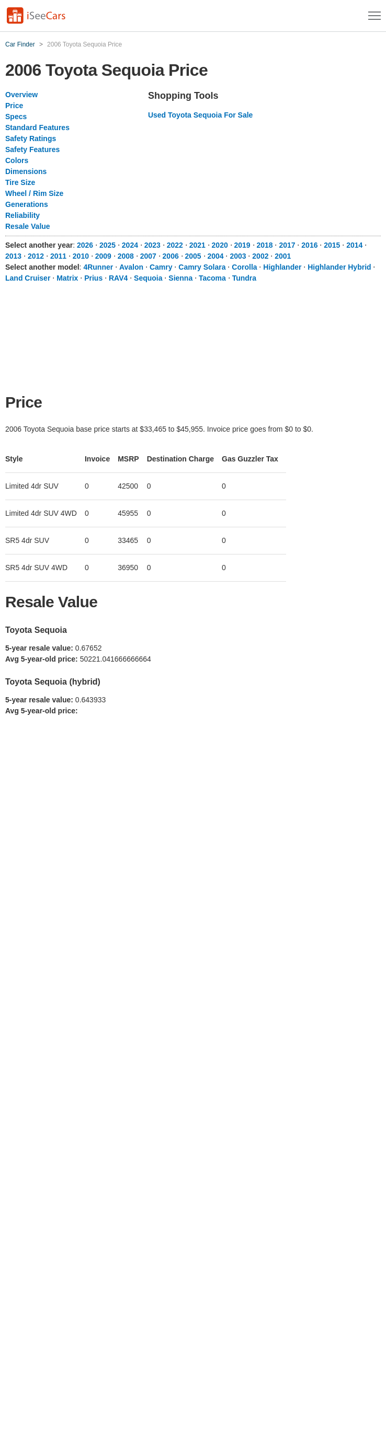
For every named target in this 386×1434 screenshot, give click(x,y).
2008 (126, 256)
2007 (148, 256)
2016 (309, 245)
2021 (197, 245)
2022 (175, 245)
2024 (130, 245)
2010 (81, 256)
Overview (21, 94)
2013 (13, 256)
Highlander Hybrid (339, 267)
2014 (354, 245)
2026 (85, 245)
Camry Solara (201, 267)
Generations (26, 204)
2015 (332, 245)
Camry (161, 267)
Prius (93, 278)
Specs (16, 116)
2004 (215, 256)
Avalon (131, 267)
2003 (238, 256)
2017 (287, 245)
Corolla (244, 267)
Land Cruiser (27, 278)
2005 (193, 256)
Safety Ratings (30, 138)
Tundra (244, 278)
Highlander (282, 267)
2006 (171, 256)
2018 (264, 245)
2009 (103, 256)
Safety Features (32, 149)
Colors (16, 160)
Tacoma (212, 278)
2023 (152, 245)
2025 (107, 245)
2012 (36, 256)
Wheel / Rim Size (34, 193)
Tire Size (20, 182)
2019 (242, 245)
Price (14, 105)
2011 (58, 256)
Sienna (180, 278)
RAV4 (118, 278)
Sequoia (148, 278)
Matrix (67, 278)
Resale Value (27, 226)
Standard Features (37, 127)
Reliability (22, 215)
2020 (220, 245)
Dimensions (26, 171)
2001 (283, 256)
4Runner (98, 267)
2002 (260, 256)
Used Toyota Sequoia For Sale (200, 115)
